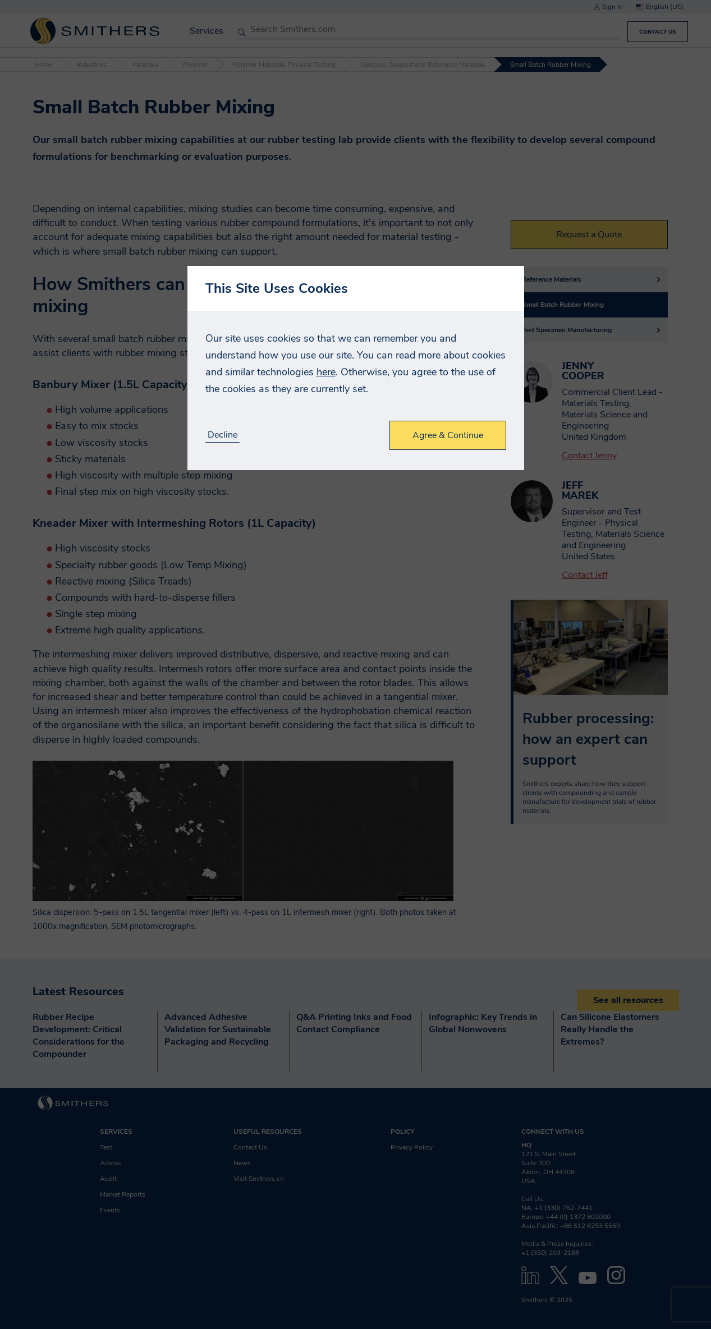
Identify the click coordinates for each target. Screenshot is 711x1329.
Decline (222, 435)
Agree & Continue (447, 435)
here (326, 372)
